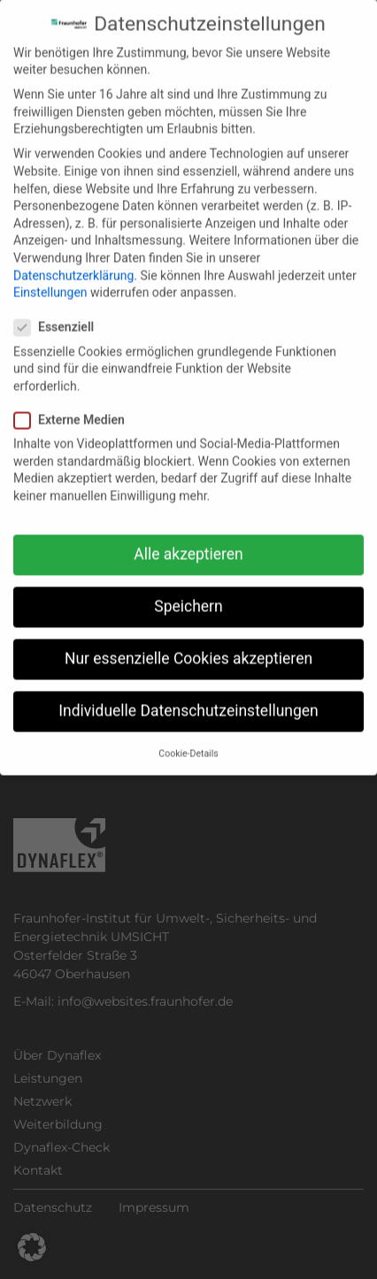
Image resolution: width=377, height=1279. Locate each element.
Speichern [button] (188, 588)
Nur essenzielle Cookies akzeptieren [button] (188, 640)
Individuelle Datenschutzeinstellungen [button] (188, 692)
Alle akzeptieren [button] (188, 535)
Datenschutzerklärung (73, 256)
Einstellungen (50, 274)
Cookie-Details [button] (188, 734)
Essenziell (59, 309)
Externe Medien (74, 402)
